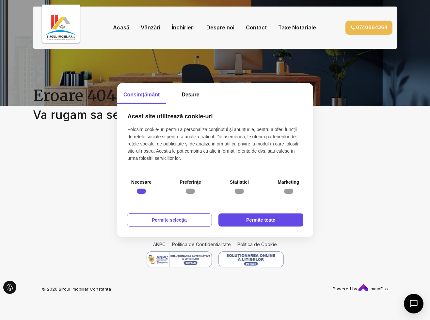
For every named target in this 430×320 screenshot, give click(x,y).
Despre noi (220, 27)
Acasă (121, 27)
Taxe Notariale (297, 27)
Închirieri (183, 27)
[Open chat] (413, 303)
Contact (256, 27)
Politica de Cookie (257, 244)
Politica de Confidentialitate (201, 244)
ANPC (159, 244)
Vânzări (150, 27)
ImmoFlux (373, 288)
